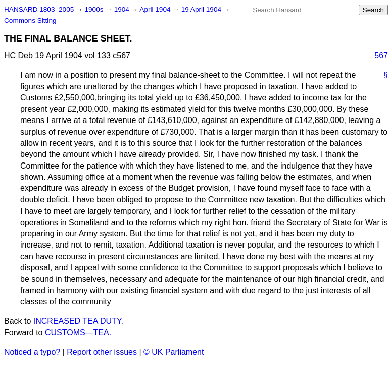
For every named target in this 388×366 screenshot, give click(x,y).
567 (381, 55)
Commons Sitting (30, 20)
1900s (94, 9)
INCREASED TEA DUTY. (78, 321)
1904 (122, 9)
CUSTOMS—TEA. (78, 332)
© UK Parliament (173, 352)
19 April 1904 (202, 9)
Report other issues (102, 352)
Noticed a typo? (32, 352)
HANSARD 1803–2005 (39, 9)
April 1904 (155, 9)
